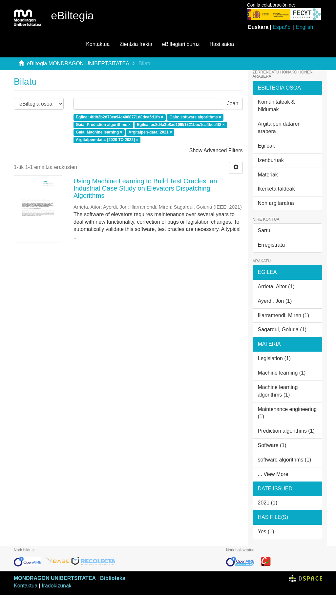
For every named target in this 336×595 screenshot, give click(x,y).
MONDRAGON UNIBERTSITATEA (55, 578)
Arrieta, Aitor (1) (276, 286)
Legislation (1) (274, 358)
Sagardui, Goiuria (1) (282, 329)
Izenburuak (271, 160)
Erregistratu (271, 245)
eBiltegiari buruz (181, 44)
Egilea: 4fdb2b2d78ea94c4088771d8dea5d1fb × (119, 117)
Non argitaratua (276, 203)
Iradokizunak (57, 585)
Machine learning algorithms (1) (278, 391)
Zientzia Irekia (135, 44)
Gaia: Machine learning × (99, 132)
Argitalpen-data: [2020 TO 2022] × (107, 139)
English (304, 27)
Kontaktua (98, 44)
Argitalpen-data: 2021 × (150, 132)
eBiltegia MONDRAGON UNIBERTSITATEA (78, 63)
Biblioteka (112, 578)
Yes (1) (266, 531)
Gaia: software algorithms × (195, 117)
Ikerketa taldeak (276, 189)
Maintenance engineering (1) (287, 413)
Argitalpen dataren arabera (279, 127)
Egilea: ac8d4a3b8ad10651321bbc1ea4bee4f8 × (181, 125)
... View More (273, 474)
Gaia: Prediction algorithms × (103, 125)
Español (282, 27)
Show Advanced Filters (216, 150)
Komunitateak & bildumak (276, 105)
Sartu (264, 230)
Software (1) (272, 445)
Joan (233, 103)
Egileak (266, 146)
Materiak (268, 174)
